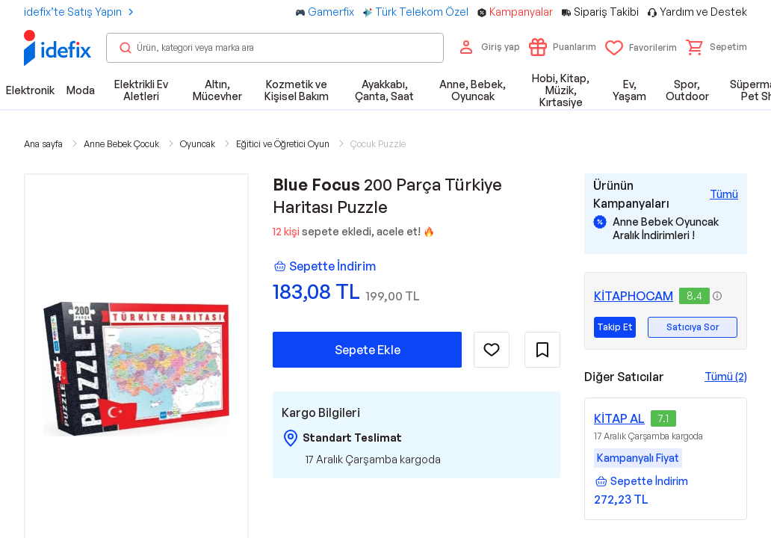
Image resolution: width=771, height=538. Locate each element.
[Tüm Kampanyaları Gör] (724, 194)
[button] (716, 47)
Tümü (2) (726, 376)
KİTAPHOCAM (633, 296)
